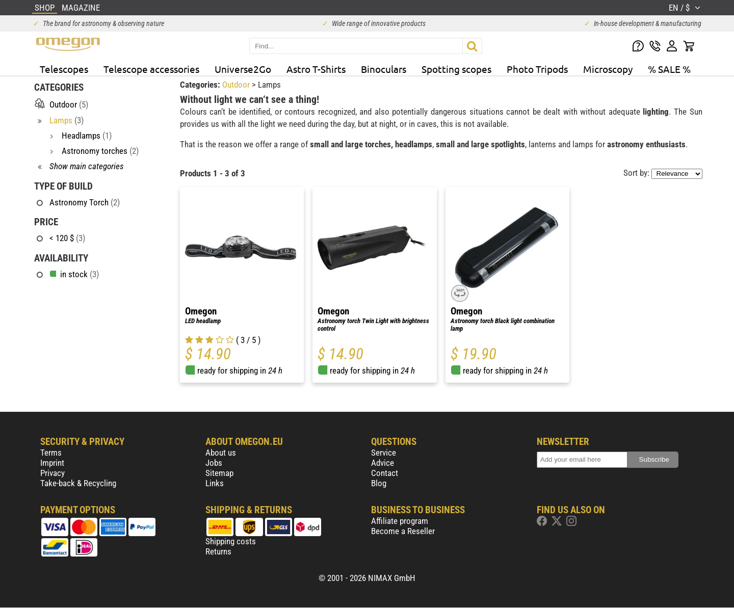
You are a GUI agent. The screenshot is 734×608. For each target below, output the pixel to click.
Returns (218, 551)
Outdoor (237, 85)
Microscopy (608, 69)
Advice (382, 463)
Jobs (213, 463)
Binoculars (383, 69)
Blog (378, 483)
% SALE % (669, 69)
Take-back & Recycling (78, 483)
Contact (384, 473)
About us (220, 452)
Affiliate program (399, 521)
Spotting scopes (456, 69)
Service (383, 452)
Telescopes (64, 69)
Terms (51, 452)
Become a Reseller (403, 531)
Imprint (52, 463)
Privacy (52, 473)
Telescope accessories (151, 69)
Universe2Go (243, 69)
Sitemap (219, 473)
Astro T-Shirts (316, 69)
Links (214, 483)
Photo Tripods (537, 69)
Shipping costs (230, 541)
